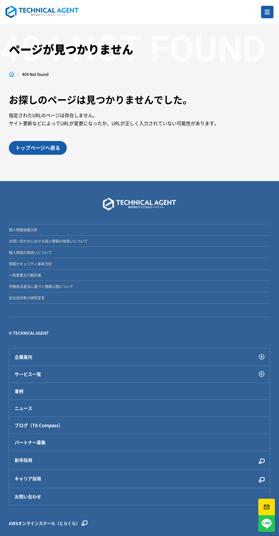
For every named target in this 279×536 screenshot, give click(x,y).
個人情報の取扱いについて (30, 252)
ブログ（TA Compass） (39, 425)
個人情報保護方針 (23, 229)
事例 (19, 391)
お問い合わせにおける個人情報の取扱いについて (48, 241)
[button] (267, 12)
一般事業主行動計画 (25, 275)
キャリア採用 (139, 478)
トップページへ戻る (37, 147)
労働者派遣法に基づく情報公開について (41, 286)
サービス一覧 (139, 374)
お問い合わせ (28, 497)
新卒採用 (139, 460)
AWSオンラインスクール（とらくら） (48, 523)
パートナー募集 (30, 442)
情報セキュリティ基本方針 (30, 263)
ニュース (23, 408)
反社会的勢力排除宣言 (27, 297)
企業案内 (139, 357)
